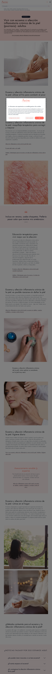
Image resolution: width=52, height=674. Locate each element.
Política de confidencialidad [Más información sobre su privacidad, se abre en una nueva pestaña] (13, 114)
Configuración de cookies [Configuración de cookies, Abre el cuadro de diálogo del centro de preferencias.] (14, 117)
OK (39, 117)
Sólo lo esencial (29, 117)
